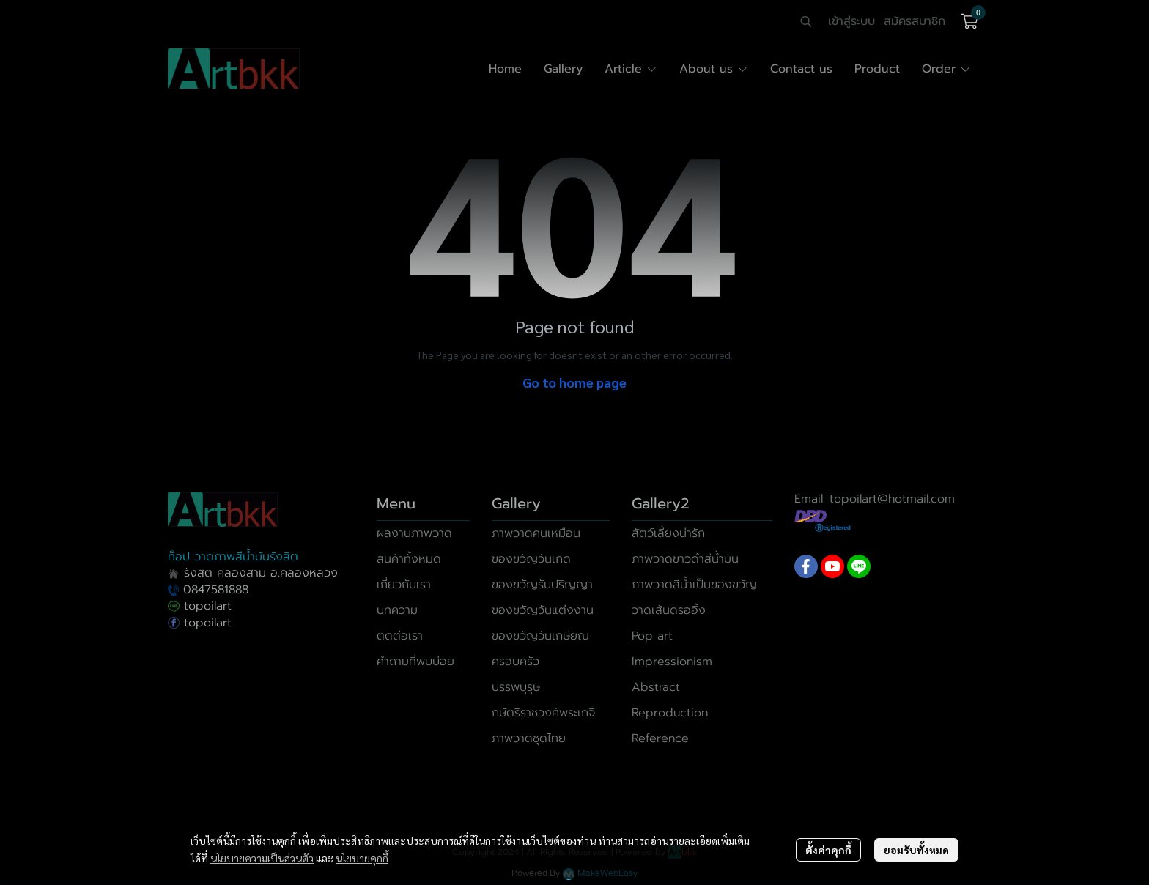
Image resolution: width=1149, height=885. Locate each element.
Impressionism (672, 661)
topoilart (200, 606)
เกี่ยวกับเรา (404, 584)
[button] (806, 21)
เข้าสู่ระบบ (851, 21)
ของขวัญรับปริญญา (542, 584)
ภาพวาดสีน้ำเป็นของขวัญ (694, 584)
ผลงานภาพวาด (414, 533)
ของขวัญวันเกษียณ (540, 636)
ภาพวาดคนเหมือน (536, 533)
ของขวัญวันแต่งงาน (543, 610)
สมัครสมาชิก (914, 21)
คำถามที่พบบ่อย (415, 661)
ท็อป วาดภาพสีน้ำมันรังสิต (233, 557)
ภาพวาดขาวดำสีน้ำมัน (685, 559)
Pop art (652, 636)
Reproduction (670, 713)
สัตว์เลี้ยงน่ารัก (668, 533)
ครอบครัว (515, 661)
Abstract (656, 687)
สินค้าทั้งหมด (409, 559)
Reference (660, 738)
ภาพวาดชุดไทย (529, 738)
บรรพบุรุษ (516, 687)
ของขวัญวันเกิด (531, 559)
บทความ (397, 610)
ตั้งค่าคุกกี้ (828, 849)
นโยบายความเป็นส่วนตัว (262, 857)
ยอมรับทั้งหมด (916, 849)
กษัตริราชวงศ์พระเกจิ (543, 713)
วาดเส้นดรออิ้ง (669, 610)
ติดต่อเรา (400, 636)
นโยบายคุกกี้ (362, 857)
